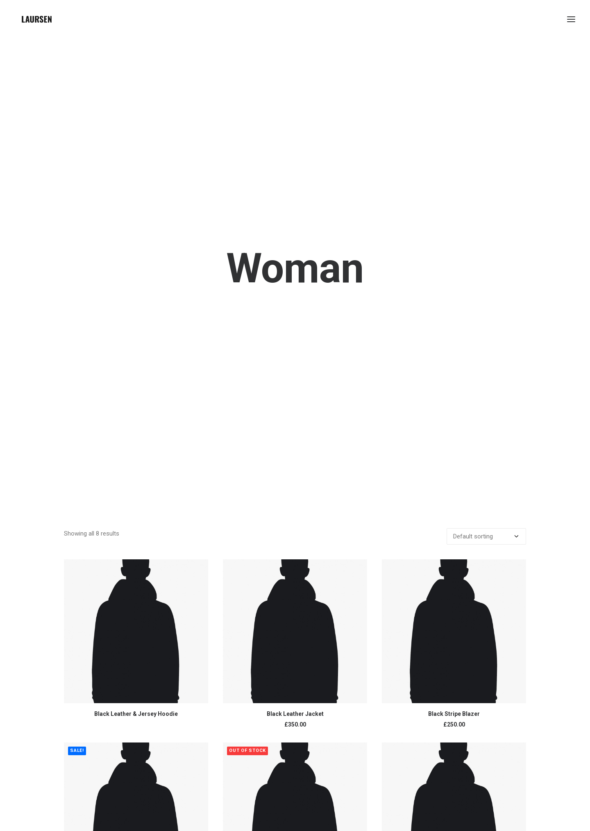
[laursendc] (37, 19)
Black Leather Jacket (295, 645)
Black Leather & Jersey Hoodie (136, 645)
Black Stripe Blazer (454, 645)
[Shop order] (486, 468)
